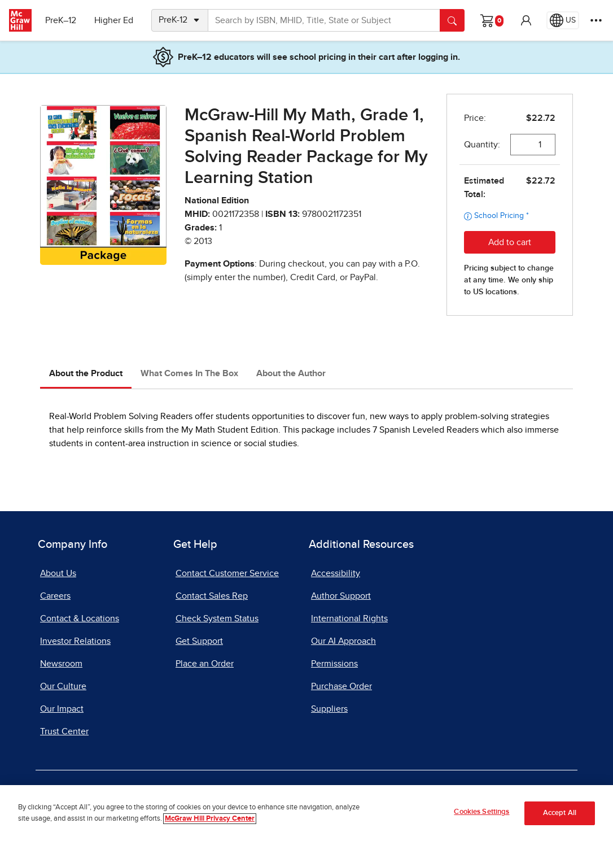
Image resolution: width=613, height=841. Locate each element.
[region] (306, 813)
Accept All (559, 813)
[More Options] (596, 20)
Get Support (199, 641)
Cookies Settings (481, 812)
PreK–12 (60, 20)
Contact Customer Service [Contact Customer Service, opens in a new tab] (227, 573)
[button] (526, 20)
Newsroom (61, 663)
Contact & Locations (79, 618)
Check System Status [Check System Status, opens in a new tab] (217, 618)
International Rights (349, 618)
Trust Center (64, 731)
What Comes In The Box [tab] (189, 373)
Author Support (341, 595)
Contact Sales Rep (212, 595)
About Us (58, 573)
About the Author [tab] (291, 373)
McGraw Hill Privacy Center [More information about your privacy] (210, 818)
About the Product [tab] (85, 373)
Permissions (334, 663)
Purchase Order (341, 686)
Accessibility (335, 573)
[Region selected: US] (562, 20)
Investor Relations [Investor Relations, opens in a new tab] (75, 641)
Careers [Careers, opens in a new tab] (55, 595)
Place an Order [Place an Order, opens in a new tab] (205, 663)
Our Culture (63, 686)
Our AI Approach (343, 641)
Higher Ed (113, 20)
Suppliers (329, 708)
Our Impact (62, 708)
